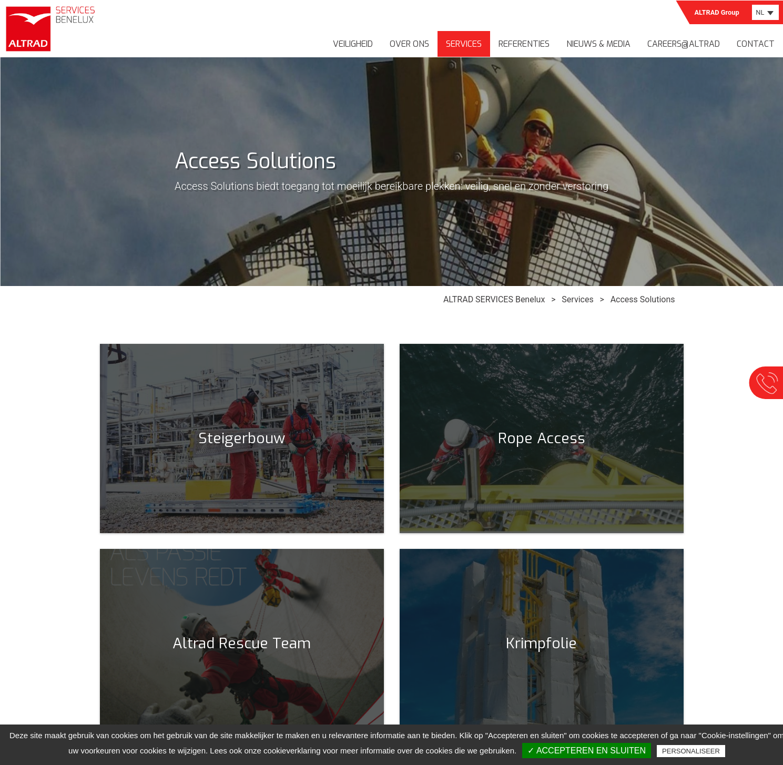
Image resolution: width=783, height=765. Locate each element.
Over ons (409, 43)
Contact (756, 43)
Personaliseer (691, 751)
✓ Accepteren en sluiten (586, 750)
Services (464, 43)
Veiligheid (353, 43)
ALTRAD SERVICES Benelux (494, 299)
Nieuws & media (598, 43)
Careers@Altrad (683, 43)
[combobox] (765, 12)
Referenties (524, 43)
